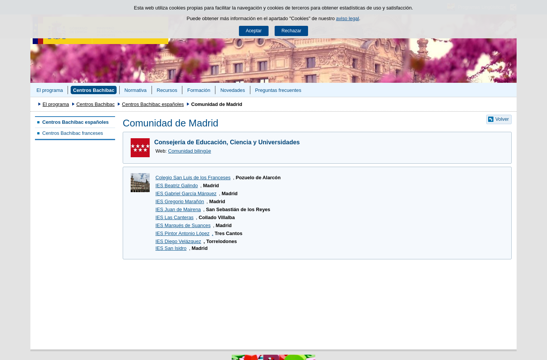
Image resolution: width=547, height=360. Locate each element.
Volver (502, 119)
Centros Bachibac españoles (153, 104)
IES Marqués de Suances (182, 225)
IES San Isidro (171, 248)
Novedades (232, 90)
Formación (198, 90)
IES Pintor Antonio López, (184, 233)
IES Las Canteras (174, 217)
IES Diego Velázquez (178, 241)
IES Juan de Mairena (178, 209)
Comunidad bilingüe (189, 151)
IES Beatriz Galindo (176, 185)
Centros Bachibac (93, 90)
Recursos (167, 90)
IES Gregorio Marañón (179, 201)
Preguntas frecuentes (278, 90)
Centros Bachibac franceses (72, 133)
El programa (49, 90)
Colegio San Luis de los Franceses (193, 177)
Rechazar (291, 30)
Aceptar (254, 30)
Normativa (136, 90)
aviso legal (347, 18)
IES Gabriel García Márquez (186, 193)
